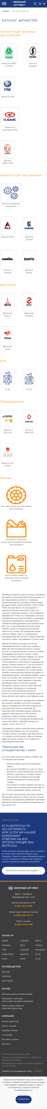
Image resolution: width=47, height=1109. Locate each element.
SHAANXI (6, 945)
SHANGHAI (40, 950)
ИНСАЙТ (39, 1071)
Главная (5, 11)
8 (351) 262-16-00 (9, 719)
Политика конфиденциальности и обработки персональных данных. (21, 1059)
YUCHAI (38, 945)
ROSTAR (6, 972)
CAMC (4, 959)
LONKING (24, 941)
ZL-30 (37, 954)
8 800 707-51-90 (23, 906)
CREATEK (6, 976)
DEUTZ (38, 941)
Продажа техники (10, 1030)
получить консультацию (23, 871)
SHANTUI (24, 954)
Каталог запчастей (10, 1021)
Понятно (23, 1099)
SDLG (22, 945)
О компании (7, 1035)
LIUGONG (24, 950)
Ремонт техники (9, 1026)
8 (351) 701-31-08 (23, 925)
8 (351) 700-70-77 (17, 724)
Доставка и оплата (10, 1039)
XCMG (22, 959)
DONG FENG (7, 954)
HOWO (5, 941)
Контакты (6, 1044)
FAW (4, 950)
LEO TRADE (7, 981)
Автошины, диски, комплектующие (17, 994)
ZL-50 (38, 959)
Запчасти (7, 936)
